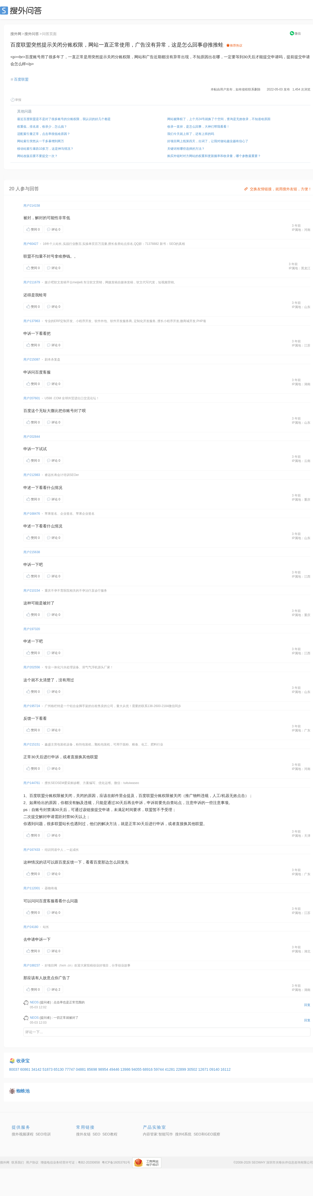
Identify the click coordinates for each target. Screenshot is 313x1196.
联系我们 (17, 1162)
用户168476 (31, 513)
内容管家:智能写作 (158, 1134)
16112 (226, 1069)
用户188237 (31, 965)
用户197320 (31, 629)
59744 (159, 1069)
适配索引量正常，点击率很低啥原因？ (43, 134)
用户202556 (31, 667)
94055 (137, 1069)
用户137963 (31, 321)
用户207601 (31, 398)
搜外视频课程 (23, 1134)
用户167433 (31, 850)
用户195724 (31, 706)
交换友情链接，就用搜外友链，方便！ (277, 189)
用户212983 (31, 475)
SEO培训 (43, 1134)
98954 (103, 1069)
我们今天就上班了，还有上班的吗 (190, 134)
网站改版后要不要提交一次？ (37, 156)
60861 (25, 1069)
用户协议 (32, 1162)
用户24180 (30, 927)
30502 (192, 1069)
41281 (170, 1069)
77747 (70, 1069)
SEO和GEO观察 (207, 1134)
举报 (15, 100)
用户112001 (31, 888)
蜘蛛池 (23, 1091)
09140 (215, 1069)
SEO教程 (109, 1134)
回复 (307, 1005)
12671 (203, 1069)
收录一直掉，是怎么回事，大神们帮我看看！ (198, 126)
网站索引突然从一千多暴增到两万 (40, 141)
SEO (22, 10)
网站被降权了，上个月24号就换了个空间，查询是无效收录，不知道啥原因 (218, 119)
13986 (125, 1069)
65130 (59, 1069)
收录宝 (23, 1060)
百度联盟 (21, 79)
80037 (14, 1069)
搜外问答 (31, 34)
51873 (48, 1069)
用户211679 (31, 282)
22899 (181, 1069)
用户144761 (31, 783)
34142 (37, 1069)
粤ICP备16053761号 (116, 1162)
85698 (92, 1069)
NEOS (34, 1002)
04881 (81, 1069)
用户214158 (31, 205)
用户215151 (31, 744)
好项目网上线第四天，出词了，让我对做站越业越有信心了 (207, 141)
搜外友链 (83, 1134)
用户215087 (31, 359)
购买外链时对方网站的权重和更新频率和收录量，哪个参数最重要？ (214, 156)
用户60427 (30, 244)
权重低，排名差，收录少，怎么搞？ (42, 126)
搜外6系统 (183, 1134)
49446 (114, 1069)
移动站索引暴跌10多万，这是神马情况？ (45, 149)
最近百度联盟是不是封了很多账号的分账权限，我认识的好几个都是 (64, 119)
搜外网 (15, 34)
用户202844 (31, 437)
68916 (148, 1069)
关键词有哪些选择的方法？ (186, 149)
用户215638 (31, 552)
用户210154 (31, 590)
